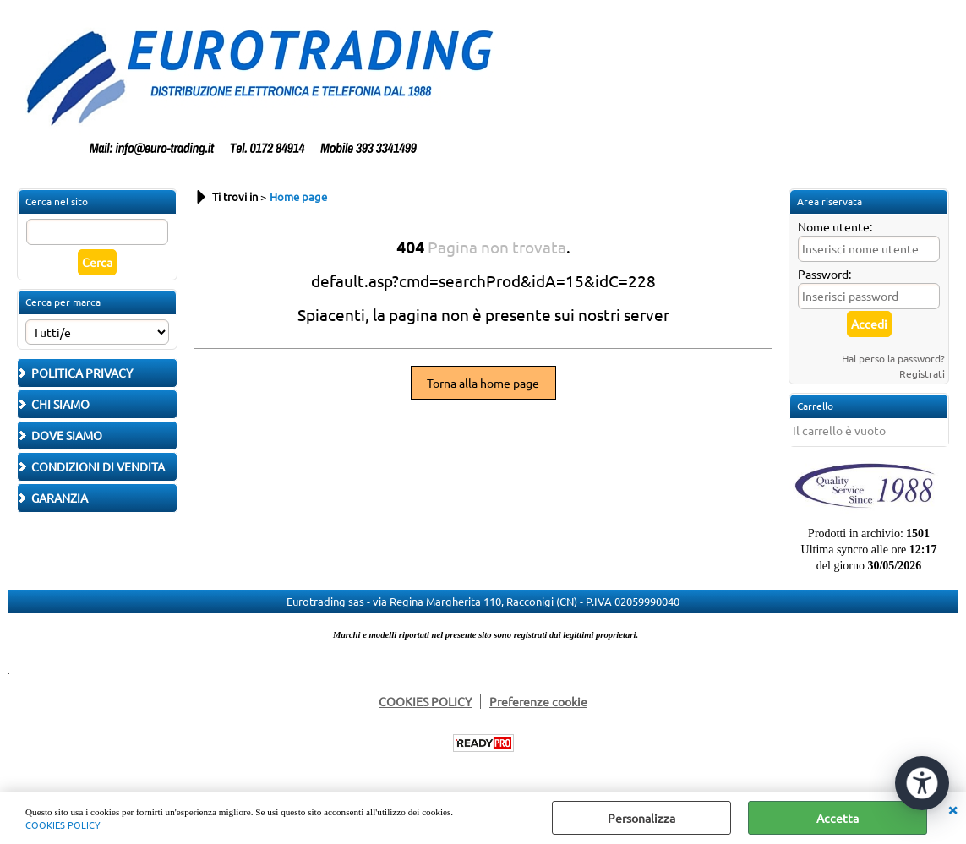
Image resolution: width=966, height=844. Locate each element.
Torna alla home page (483, 382)
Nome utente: (835, 226)
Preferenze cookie (538, 701)
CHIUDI (952, 808)
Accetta (837, 817)
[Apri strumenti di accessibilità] (922, 783)
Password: (824, 273)
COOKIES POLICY (63, 824)
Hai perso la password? (893, 358)
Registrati (922, 373)
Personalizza (641, 817)
